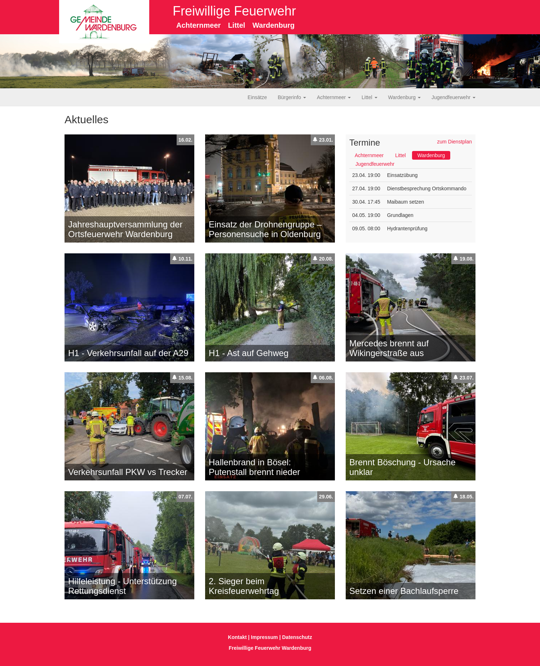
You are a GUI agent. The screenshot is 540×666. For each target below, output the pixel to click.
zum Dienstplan (454, 142)
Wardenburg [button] (404, 97)
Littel (400, 155)
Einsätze (257, 97)
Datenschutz (297, 637)
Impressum (264, 637)
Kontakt (237, 637)
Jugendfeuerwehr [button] (453, 97)
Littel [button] (369, 97)
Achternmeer (369, 155)
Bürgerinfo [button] (292, 97)
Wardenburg (431, 155)
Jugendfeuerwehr (374, 164)
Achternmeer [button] (334, 97)
